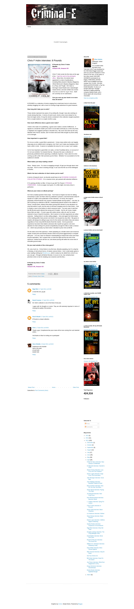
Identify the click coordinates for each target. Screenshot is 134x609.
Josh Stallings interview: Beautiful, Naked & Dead (94, 482)
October (89, 445)
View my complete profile (91, 98)
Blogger (80, 604)
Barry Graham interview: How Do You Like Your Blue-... (95, 486)
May (88, 457)
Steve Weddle (36, 344)
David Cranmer (36, 300)
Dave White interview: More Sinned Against (94, 548)
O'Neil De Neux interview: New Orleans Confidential (95, 462)
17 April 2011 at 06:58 (42, 327)
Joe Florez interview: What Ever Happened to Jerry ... (96, 562)
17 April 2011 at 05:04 (48, 300)
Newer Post (31, 387)
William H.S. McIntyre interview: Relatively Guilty (96, 544)
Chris (34, 327)
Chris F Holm (41, 276)
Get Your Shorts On (92, 556)
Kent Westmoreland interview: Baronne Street (95, 498)
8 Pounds (34, 276)
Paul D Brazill (36, 316)
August (89, 450)
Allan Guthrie (98, 59)
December (90, 442)
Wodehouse (46, 253)
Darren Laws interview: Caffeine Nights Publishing (96, 520)
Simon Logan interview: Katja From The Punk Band (95, 474)
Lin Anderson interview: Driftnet (95, 513)
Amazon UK (87, 105)
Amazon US (94, 105)
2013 (87, 435)
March (89, 574)
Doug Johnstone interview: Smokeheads (94, 566)
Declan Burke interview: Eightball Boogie (93, 570)
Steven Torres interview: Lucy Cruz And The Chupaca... (95, 470)
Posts (87, 423)
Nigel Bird (35, 289)
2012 (87, 438)
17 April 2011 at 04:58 (45, 289)
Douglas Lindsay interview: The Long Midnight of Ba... (95, 532)
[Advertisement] (67, 591)
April (88, 460)
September (90, 447)
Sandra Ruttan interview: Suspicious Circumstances (95, 524)
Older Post (76, 387)
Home (29, 26)
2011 (87, 440)
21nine (60, 604)
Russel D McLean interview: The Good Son (94, 540)
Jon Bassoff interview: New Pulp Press (94, 494)
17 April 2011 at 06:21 (47, 316)
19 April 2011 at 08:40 (47, 344)
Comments (89, 427)
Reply (34, 294)
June (88, 455)
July (88, 452)
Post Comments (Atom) (41, 390)
